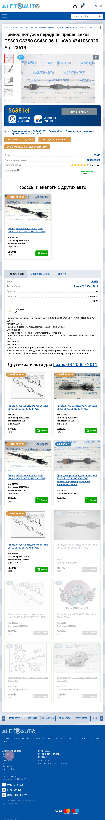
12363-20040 (31, 718)
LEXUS (94, 281)
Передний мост (57, 131)
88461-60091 (81, 718)
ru (96, 6)
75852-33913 (14, 718)
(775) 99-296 (12, 790)
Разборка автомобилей (48, 754)
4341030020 (93, 160)
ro (101, 6)
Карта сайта (8, 769)
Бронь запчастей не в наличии (52, 763)
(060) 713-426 (12, 784)
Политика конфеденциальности (18, 800)
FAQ (4, 763)
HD (96, 57)
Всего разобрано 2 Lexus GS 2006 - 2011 (27, 147)
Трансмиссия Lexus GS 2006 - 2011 (30, 131)
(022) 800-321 (14, 795)
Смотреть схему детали (20, 140)
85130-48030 (64, 718)
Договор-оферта (10, 803)
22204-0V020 (48, 718)
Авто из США (43, 751)
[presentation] (3, 718)
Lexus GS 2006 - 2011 (86, 286)
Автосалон (42, 757)
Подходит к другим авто (55, 140)
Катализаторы (44, 760)
